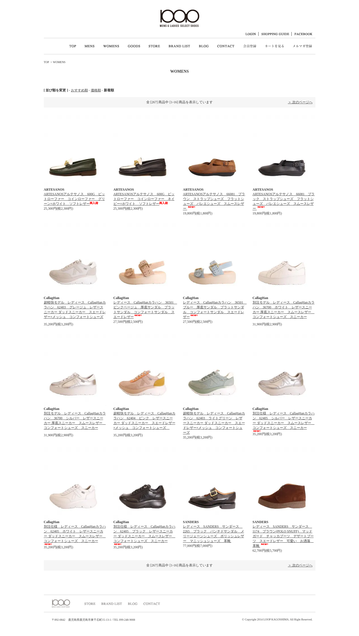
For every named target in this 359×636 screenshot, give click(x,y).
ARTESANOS (54, 190)
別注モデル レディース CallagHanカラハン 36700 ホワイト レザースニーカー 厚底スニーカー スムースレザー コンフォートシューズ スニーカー (284, 311)
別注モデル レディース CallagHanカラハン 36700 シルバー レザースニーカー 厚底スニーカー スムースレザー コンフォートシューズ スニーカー (75, 422)
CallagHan (51, 298)
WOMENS (59, 62)
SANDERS (191, 522)
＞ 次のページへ (300, 102)
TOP (46, 62)
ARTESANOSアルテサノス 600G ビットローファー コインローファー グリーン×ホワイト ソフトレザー (74, 199)
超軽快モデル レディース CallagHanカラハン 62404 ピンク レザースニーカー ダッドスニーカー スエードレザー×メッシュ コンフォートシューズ (144, 422)
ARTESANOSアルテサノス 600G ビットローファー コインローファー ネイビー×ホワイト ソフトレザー (144, 199)
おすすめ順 (79, 90)
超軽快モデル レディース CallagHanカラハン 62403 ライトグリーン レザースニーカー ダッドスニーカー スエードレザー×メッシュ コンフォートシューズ (214, 423)
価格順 (96, 90)
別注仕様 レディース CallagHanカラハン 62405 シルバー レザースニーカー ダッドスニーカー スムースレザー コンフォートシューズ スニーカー (284, 421)
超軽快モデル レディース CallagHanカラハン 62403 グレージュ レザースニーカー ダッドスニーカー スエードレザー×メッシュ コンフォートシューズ (75, 311)
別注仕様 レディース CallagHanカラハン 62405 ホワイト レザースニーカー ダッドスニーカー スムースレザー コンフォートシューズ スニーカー (75, 535)
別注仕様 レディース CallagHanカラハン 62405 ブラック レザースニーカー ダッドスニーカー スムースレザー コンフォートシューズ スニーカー (144, 535)
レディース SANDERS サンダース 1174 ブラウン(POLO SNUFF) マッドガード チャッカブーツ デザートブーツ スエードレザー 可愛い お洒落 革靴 (283, 536)
